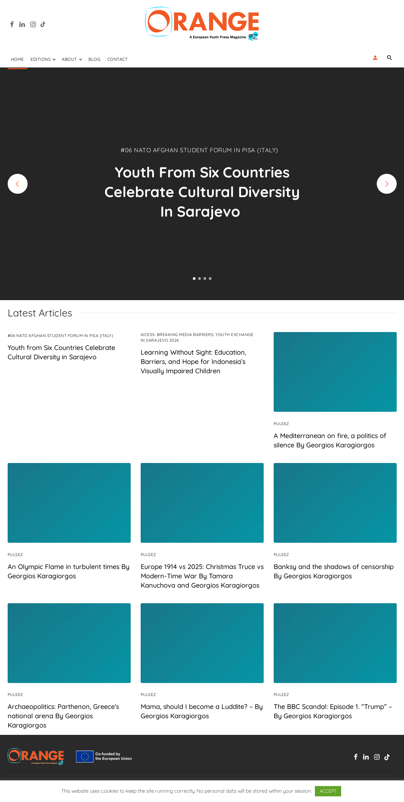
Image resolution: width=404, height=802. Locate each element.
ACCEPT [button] (328, 791)
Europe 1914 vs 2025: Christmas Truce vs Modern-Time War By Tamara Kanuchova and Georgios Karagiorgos (202, 575)
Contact (117, 59)
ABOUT (69, 59)
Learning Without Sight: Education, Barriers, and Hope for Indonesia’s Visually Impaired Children (193, 361)
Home (17, 59)
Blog (94, 59)
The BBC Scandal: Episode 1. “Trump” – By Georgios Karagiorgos (333, 711)
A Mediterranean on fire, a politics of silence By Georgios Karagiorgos (330, 440)
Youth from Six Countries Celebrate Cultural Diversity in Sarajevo (61, 352)
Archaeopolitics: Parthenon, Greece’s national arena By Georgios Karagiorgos (63, 716)
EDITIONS (41, 59)
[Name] (390, 57)
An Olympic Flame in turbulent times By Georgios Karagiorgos (68, 571)
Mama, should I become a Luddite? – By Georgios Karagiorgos (202, 711)
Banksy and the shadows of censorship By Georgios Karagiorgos (334, 571)
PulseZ (281, 423)
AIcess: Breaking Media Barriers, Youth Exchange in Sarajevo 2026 (197, 337)
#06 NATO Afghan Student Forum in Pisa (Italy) (60, 335)
